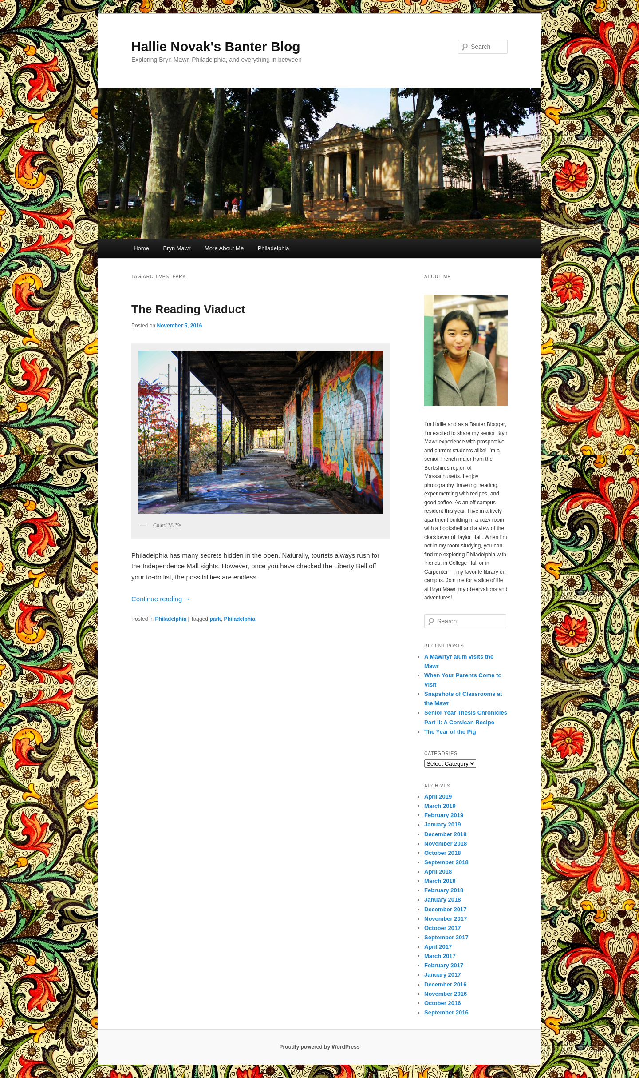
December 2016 (445, 984)
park (215, 619)
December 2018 (445, 834)
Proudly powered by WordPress (319, 1047)
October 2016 (442, 1003)
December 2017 (445, 909)
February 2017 (443, 965)
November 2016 (445, 993)
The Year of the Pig (450, 731)
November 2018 (445, 843)
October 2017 (442, 928)
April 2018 (438, 871)
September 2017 (446, 937)
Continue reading (160, 599)
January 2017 (442, 974)
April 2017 (438, 946)
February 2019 (443, 815)
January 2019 (442, 824)
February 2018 (443, 890)
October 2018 (442, 853)
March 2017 (440, 956)
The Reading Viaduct (188, 309)
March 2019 (440, 806)
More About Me (224, 248)
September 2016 (446, 1012)
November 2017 (445, 918)
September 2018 (446, 862)
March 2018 (440, 881)
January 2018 (442, 899)
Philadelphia (273, 248)
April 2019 (438, 796)
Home (141, 248)
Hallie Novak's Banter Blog (215, 46)
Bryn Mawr (176, 248)
